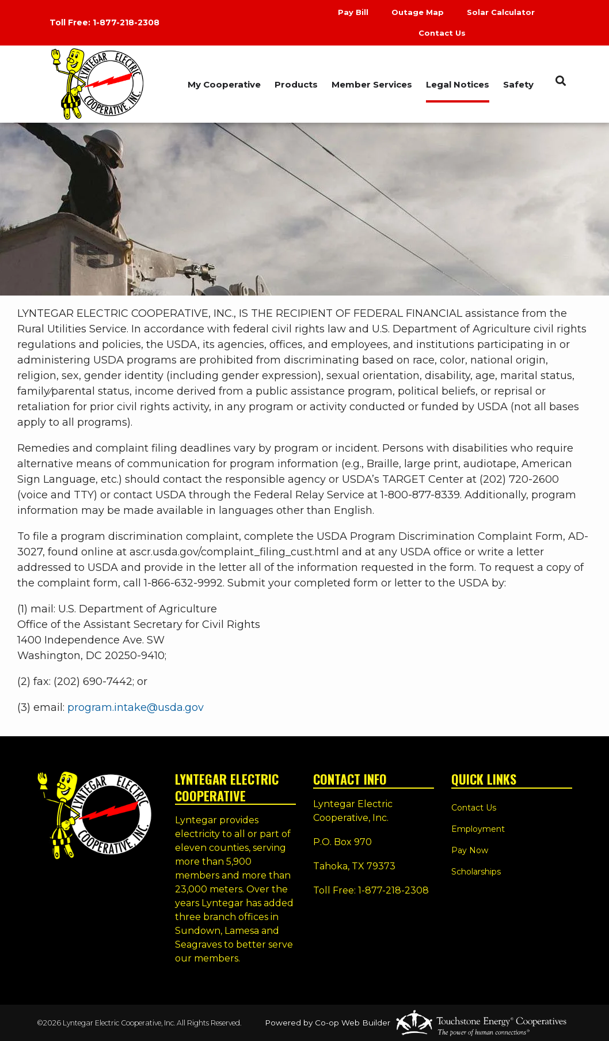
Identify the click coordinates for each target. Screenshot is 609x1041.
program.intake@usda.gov (135, 707)
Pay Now (469, 850)
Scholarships (476, 871)
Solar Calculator (501, 12)
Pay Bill (353, 12)
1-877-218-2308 (126, 22)
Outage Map (417, 12)
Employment (478, 829)
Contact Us (442, 32)
